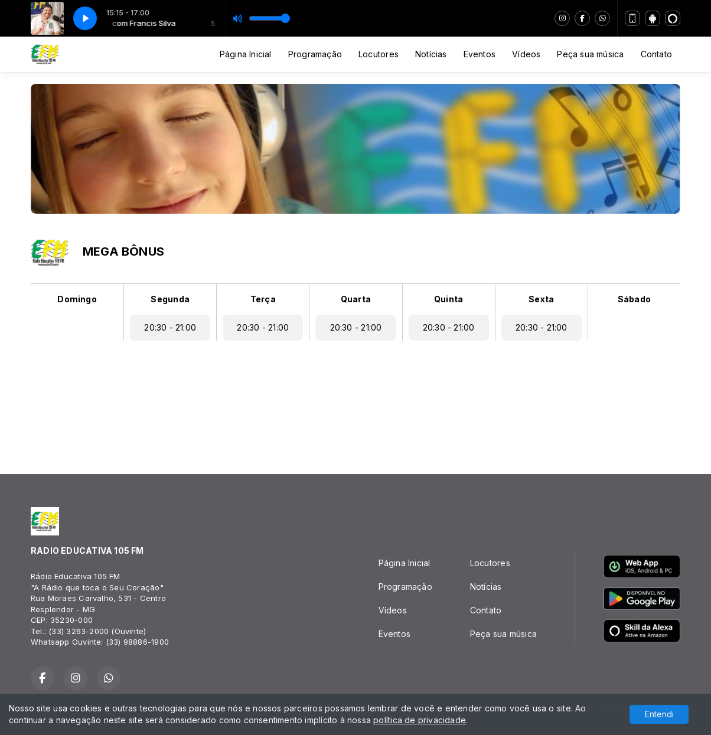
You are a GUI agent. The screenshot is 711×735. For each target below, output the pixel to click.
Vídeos (526, 54)
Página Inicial (246, 54)
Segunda (170, 299)
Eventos (479, 54)
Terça (263, 299)
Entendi (659, 714)
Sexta (541, 299)
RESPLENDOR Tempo (355, 402)
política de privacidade (419, 720)
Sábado (634, 299)
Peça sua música (590, 54)
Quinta (448, 299)
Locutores (378, 54)
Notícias (431, 54)
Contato (656, 54)
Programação (315, 54)
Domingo (76, 299)
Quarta (356, 299)
